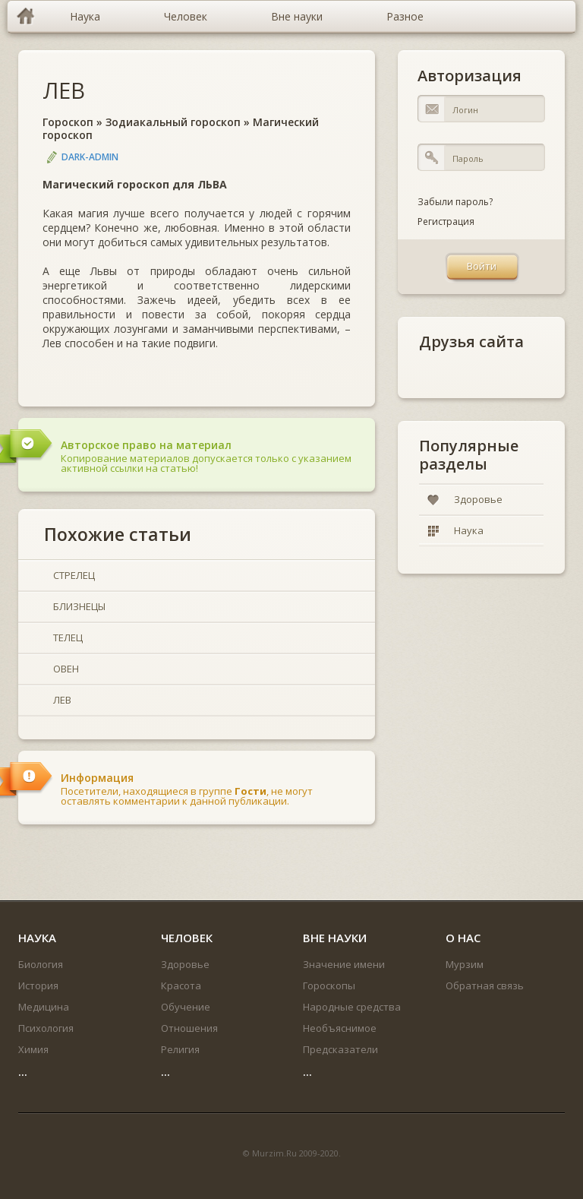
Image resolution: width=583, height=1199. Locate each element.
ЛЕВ (64, 90)
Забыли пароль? (455, 201)
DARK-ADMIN (89, 156)
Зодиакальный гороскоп (173, 122)
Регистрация (446, 221)
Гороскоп (68, 122)
